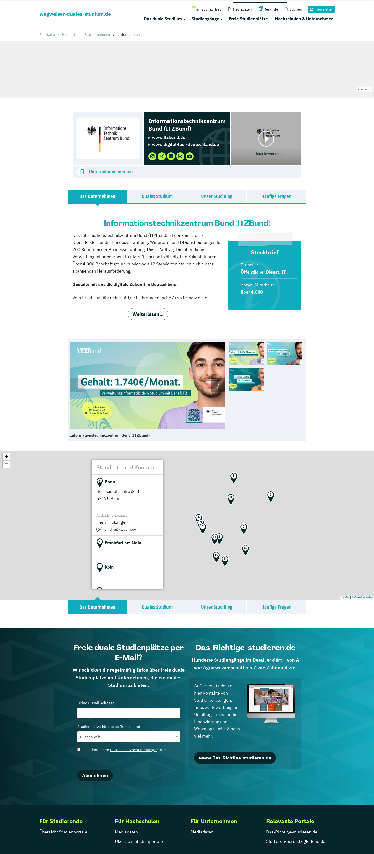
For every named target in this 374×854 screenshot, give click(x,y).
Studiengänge (205, 18)
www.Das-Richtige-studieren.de (235, 757)
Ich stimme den (121, 749)
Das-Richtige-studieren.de (291, 832)
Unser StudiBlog (216, 196)
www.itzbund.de (168, 137)
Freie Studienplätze (248, 18)
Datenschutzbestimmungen (133, 749)
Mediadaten (126, 832)
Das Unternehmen (97, 196)
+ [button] (6, 457)
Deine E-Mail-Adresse (128, 709)
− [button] (6, 464)
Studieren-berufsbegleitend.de (295, 841)
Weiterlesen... (148, 314)
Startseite (47, 34)
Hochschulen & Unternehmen (304, 18)
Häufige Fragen (276, 196)
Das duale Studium (163, 18)
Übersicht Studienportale (63, 832)
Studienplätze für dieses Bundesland (128, 733)
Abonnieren (95, 775)
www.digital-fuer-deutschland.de (185, 144)
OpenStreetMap (363, 597)
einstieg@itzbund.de (120, 529)
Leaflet (345, 597)
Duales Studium (157, 196)
